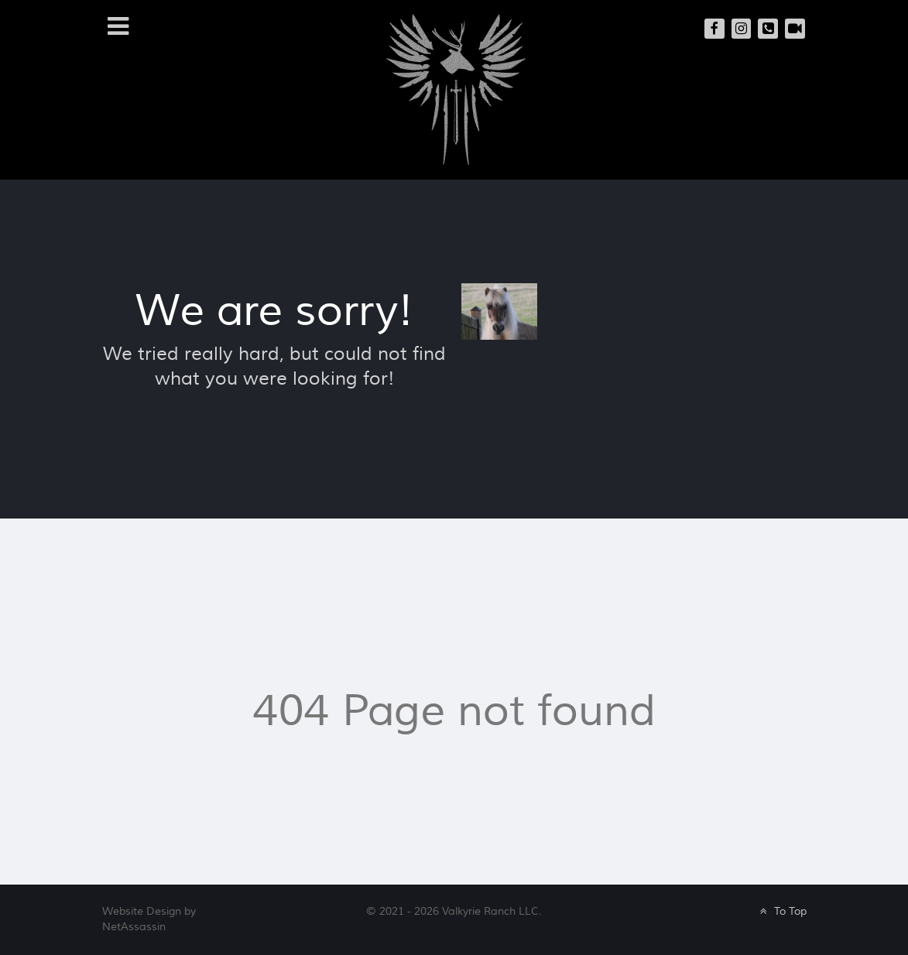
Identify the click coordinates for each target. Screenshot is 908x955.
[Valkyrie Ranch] (456, 89)
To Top (781, 911)
